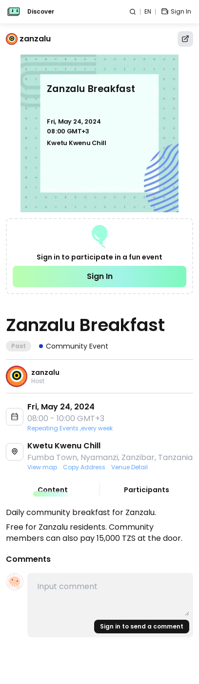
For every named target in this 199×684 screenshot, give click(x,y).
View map (42, 467)
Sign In (100, 276)
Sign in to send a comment (141, 626)
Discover (40, 12)
